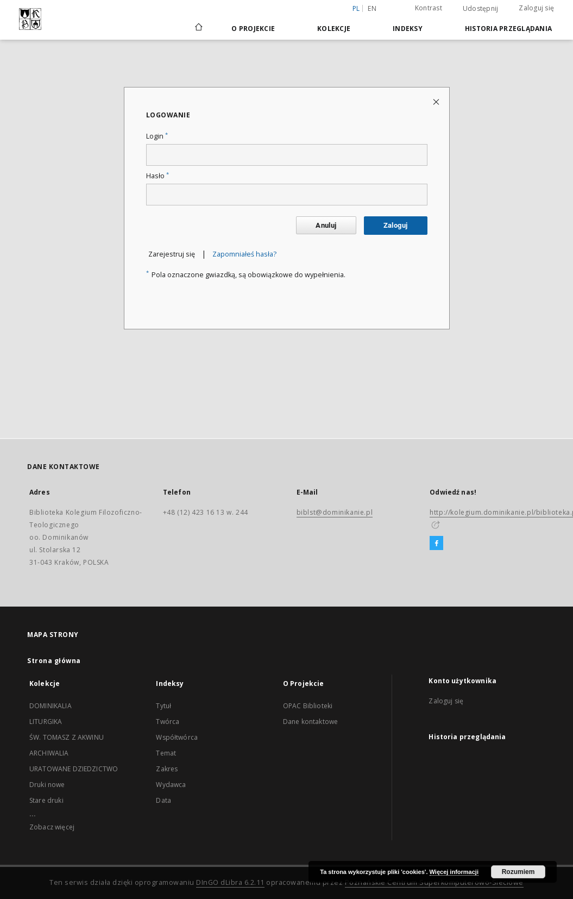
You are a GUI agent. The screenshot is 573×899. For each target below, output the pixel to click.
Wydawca (171, 784)
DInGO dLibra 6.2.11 (230, 882)
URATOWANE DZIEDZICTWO (73, 768)
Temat (166, 753)
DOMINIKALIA (50, 705)
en (372, 8)
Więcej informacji (454, 872)
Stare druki (46, 800)
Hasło (157, 175)
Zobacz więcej (51, 827)
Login (157, 136)
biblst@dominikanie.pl (335, 512)
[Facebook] (436, 543)
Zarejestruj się (171, 254)
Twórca (167, 721)
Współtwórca (177, 737)
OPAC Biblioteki (307, 705)
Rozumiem (518, 872)
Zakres (167, 768)
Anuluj (326, 225)
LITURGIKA (45, 721)
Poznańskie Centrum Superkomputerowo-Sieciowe (434, 882)
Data (163, 800)
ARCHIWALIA (49, 753)
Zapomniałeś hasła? (244, 254)
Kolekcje (333, 28)
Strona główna (54, 660)
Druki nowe (47, 784)
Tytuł (163, 705)
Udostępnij (481, 8)
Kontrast (428, 8)
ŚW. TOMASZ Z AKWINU (66, 737)
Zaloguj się (536, 8)
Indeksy (408, 28)
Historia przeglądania (508, 28)
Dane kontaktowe (310, 721)
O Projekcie (253, 28)
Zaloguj (395, 225)
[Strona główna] (198, 28)
